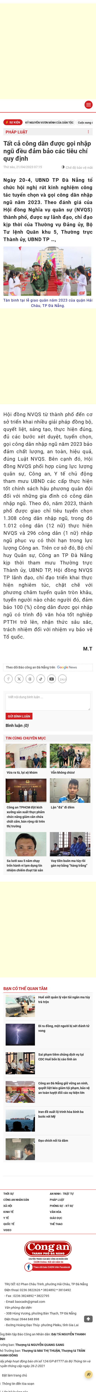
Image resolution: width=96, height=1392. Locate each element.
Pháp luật (16, 132)
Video (7, 1230)
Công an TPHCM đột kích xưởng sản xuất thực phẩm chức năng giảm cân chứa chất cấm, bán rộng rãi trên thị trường (26, 817)
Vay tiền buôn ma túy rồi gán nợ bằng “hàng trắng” (69, 863)
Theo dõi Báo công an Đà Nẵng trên (41, 667)
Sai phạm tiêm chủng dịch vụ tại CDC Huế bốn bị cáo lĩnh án (61, 1057)
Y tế (6, 1218)
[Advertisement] (48, 51)
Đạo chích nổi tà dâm (53, 1140)
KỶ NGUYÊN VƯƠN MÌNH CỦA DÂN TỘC (54, 122)
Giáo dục (56, 1218)
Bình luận (17, 725)
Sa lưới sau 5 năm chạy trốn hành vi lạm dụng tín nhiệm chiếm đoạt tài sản (25, 865)
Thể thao (56, 1224)
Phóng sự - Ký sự (61, 1206)
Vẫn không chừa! (63, 772)
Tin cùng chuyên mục (26, 738)
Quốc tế (8, 1224)
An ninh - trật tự (62, 1193)
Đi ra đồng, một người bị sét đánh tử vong (63, 1028)
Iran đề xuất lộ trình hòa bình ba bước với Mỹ (61, 1114)
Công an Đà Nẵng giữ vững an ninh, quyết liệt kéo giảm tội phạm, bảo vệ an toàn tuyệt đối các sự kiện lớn (64, 1088)
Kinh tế (8, 1212)
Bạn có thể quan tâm (25, 988)
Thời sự (8, 1193)
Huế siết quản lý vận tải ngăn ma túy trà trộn (64, 999)
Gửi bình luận (19, 716)
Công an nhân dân (16, 1200)
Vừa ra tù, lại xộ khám (22, 772)
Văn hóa (55, 1212)
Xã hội (7, 1206)
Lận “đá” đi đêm (62, 807)
